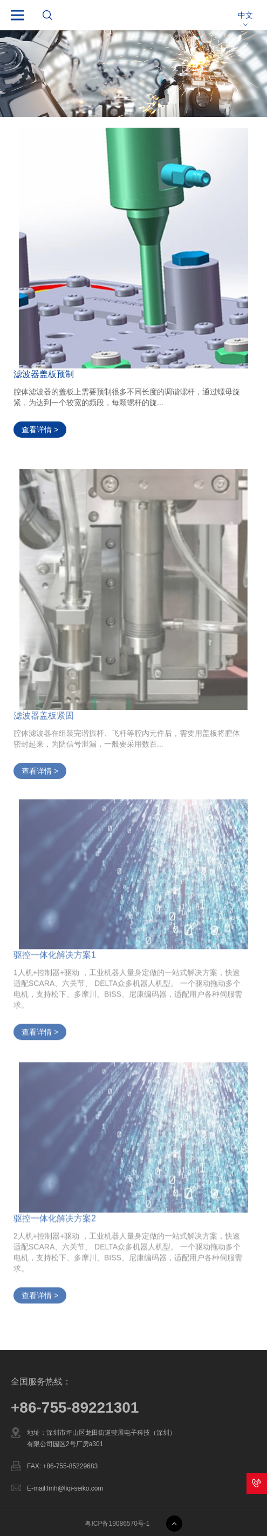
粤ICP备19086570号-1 (117, 1523)
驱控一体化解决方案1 (54, 959)
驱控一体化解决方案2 (54, 1222)
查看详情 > (40, 429)
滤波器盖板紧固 (43, 721)
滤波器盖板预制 (43, 374)
